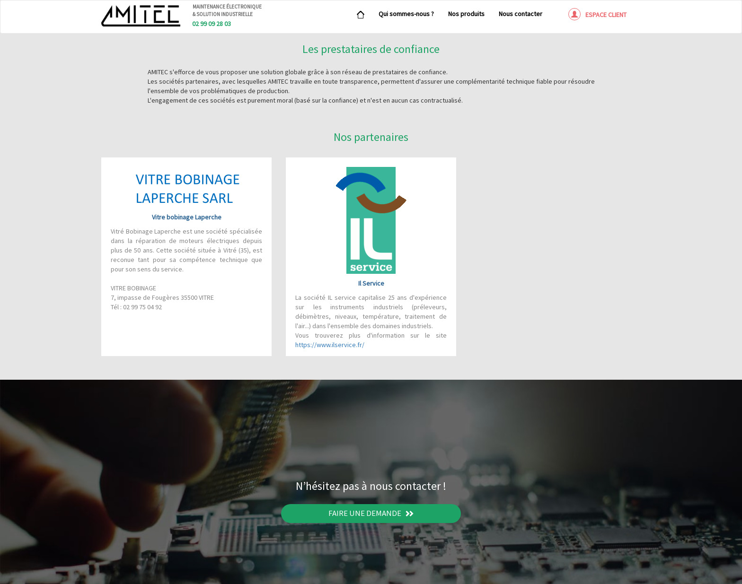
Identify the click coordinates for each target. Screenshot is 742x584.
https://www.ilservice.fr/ (329, 344)
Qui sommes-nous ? (406, 13)
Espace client (597, 14)
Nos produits (466, 13)
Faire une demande (371, 513)
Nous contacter (520, 13)
